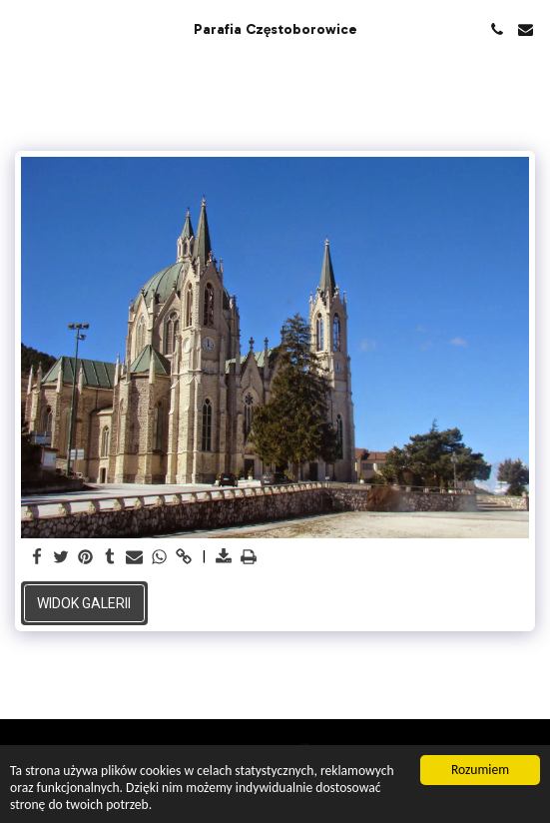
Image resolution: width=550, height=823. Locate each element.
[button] (22, 29)
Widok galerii (84, 603)
